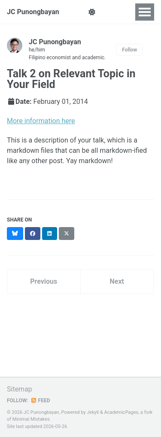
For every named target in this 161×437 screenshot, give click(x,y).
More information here (41, 121)
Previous (43, 281)
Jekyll (93, 412)
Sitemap (19, 389)
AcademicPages (121, 412)
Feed (40, 401)
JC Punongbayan (33, 12)
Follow (129, 50)
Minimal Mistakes (31, 419)
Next (117, 281)
